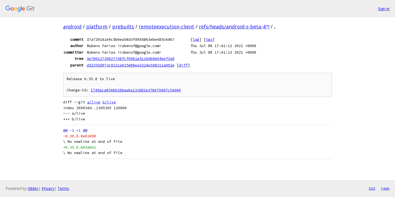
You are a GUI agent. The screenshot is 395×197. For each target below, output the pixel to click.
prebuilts (123, 26)
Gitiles (33, 188)
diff (183, 65)
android (72, 26)
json (385, 188)
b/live (109, 102)
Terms (63, 188)
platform (97, 26)
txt (372, 188)
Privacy (48, 188)
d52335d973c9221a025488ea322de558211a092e (130, 65)
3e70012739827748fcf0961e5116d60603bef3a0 (130, 58)
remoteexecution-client (166, 26)
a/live (93, 102)
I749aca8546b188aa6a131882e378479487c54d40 (136, 90)
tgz (209, 39)
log (196, 39)
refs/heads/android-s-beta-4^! (234, 26)
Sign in (384, 8)
